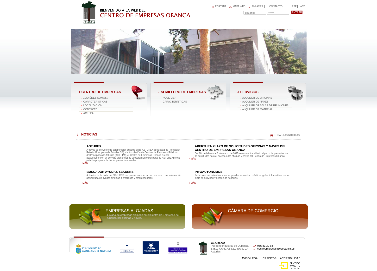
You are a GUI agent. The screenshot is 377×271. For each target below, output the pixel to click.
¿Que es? (169, 97)
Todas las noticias (287, 135)
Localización (92, 105)
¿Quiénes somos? (95, 97)
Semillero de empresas (183, 92)
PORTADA (220, 6)
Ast (302, 6)
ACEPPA (88, 113)
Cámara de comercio (253, 210)
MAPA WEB (239, 6)
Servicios (249, 92)
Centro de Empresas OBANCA (109, 3)
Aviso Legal (250, 258)
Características (95, 101)
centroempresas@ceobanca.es (276, 248)
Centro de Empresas (101, 92)
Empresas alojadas (129, 210)
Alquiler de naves (255, 101)
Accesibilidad (290, 258)
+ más (84, 163)
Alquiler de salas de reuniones (265, 105)
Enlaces (257, 6)
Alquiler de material (257, 109)
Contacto (276, 6)
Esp (294, 6)
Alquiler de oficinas (257, 97)
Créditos (269, 258)
